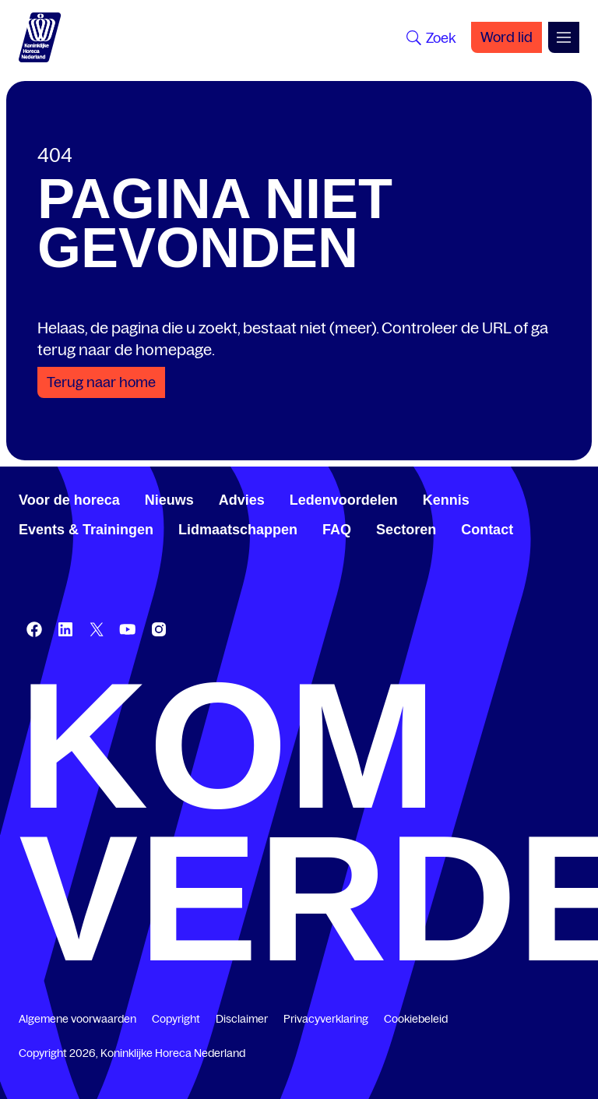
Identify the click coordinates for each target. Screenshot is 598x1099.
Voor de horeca (69, 500)
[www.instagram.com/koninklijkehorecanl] (158, 629)
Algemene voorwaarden (77, 1019)
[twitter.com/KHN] (96, 629)
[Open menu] (563, 37)
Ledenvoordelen (344, 500)
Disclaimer (242, 1019)
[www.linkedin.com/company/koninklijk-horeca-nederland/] (65, 629)
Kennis (446, 500)
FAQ (336, 529)
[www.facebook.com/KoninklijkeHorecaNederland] (34, 629)
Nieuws (169, 500)
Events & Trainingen (86, 529)
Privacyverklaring (325, 1019)
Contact (487, 529)
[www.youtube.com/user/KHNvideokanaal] (127, 629)
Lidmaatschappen (237, 529)
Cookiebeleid (416, 1019)
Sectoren (406, 529)
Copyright (176, 1019)
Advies (242, 500)
